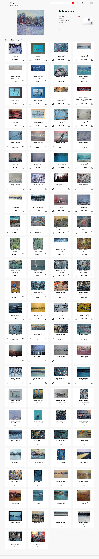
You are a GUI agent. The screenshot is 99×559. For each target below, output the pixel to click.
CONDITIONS (82, 557)
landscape (63, 28)
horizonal (65, 26)
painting (65, 29)
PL (91, 3)
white (63, 24)
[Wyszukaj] (73, 3)
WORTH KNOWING (91, 557)
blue (65, 24)
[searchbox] (50, 3)
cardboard (64, 22)
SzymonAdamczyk (63, 13)
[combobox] (61, 3)
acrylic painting (66, 20)
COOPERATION (74, 557)
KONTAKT (66, 557)
